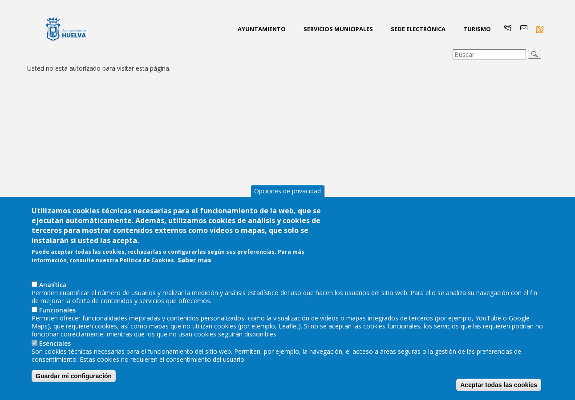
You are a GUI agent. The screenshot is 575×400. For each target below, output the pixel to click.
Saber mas (194, 280)
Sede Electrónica (418, 29)
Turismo (477, 29)
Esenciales (55, 364)
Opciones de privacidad (287, 211)
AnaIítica (53, 305)
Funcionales (57, 330)
